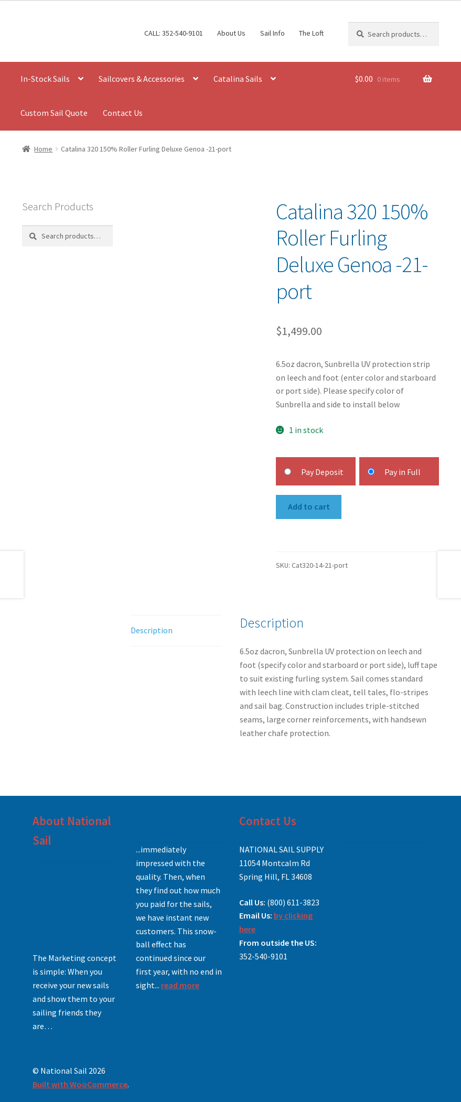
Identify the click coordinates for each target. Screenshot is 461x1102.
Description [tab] (152, 630)
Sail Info (272, 33)
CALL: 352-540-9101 (173, 33)
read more (180, 985)
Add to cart (309, 506)
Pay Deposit (322, 472)
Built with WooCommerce (80, 1084)
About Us (231, 33)
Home (43, 149)
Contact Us (123, 112)
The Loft (311, 33)
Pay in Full (402, 472)
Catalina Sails (237, 78)
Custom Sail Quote (54, 112)
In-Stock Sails (45, 78)
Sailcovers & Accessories (142, 78)
